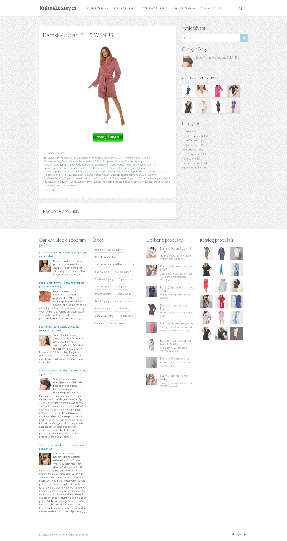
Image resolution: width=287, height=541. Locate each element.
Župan (68, 178)
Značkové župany (53, 178)
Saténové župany (153, 8)
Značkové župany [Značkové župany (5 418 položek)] (104, 279)
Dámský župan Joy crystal (176, 358)
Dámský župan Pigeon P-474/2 (176, 377)
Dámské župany (96, 8)
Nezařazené (189, 158)
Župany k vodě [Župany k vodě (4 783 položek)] (116, 323)
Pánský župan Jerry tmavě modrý (176, 289)
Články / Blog (210, 8)
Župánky (144, 178)
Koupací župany (78, 168)
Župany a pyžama (160, 178)
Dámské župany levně (110, 157)
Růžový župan (112, 174)
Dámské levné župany (60, 157)
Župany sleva (52, 185)
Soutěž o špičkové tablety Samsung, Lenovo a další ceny (59, 328)
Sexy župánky (189, 145)
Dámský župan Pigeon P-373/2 (176, 268)
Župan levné (119, 178)
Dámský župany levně (56, 168)
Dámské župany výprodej (109, 161)
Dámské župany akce (85, 157)
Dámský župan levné (97, 164)
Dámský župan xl (145, 164)
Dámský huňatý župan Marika (174, 307)
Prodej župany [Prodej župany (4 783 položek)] (102, 308)
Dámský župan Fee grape (176, 323)
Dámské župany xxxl (135, 161)
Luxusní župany (183, 8)
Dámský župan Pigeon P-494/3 (176, 250)
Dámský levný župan (55, 164)
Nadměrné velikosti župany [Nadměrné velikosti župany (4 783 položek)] (109, 249)
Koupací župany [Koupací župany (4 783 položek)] (123, 301)
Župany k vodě (68, 181)
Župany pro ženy (134, 181)
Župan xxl (132, 178)
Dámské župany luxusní (137, 157)
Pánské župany (124, 8)
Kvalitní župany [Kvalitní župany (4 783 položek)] (103, 293)
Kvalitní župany (96, 168)
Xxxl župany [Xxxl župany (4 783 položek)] (120, 286)
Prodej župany (69, 174)
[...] (82, 274)
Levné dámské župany (118, 168)
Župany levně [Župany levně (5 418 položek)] (102, 286)
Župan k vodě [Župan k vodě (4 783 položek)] (126, 279)
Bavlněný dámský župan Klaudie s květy (175, 342)
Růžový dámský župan (90, 174)
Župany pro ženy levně (157, 181)
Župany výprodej (70, 185)
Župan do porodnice (84, 178)
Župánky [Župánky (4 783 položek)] (99, 323)
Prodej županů (52, 174)
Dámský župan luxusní (122, 164)
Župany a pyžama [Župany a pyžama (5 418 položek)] (104, 315)
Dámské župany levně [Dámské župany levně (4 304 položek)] (106, 257)
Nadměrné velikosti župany (87, 171)
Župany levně (84, 181)
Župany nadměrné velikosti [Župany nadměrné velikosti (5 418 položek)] (109, 264)
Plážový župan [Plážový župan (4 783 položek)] (102, 271)
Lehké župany (189, 140)
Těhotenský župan (131, 174)
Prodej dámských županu (153, 171)
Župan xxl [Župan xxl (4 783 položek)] (133, 264)
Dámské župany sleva (81, 161)
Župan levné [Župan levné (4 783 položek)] (121, 308)
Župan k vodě (103, 178)
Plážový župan (130, 171)
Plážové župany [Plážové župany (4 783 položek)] (123, 271)
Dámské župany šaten (56, 161)
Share (49, 190)
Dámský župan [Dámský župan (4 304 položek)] (123, 293)
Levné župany (140, 168)
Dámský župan (76, 164)
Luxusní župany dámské (57, 171)
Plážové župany (111, 171)
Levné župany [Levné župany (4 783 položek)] (102, 301)
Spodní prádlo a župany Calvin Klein (218, 57)
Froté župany (189, 149)
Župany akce (52, 181)
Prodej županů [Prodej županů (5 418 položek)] (126, 315)
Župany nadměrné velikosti (109, 181)
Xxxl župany (149, 174)
